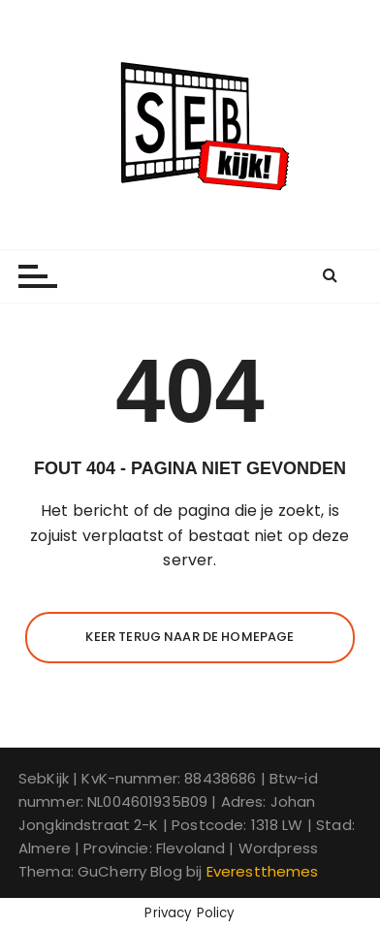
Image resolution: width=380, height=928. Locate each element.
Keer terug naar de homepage (189, 636)
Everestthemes (262, 871)
